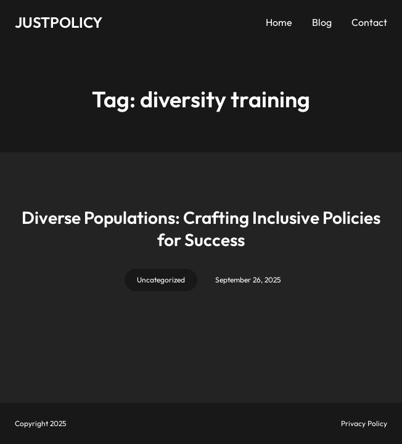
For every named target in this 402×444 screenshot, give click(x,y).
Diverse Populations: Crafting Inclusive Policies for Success (201, 228)
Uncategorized (161, 279)
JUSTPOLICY (58, 22)
